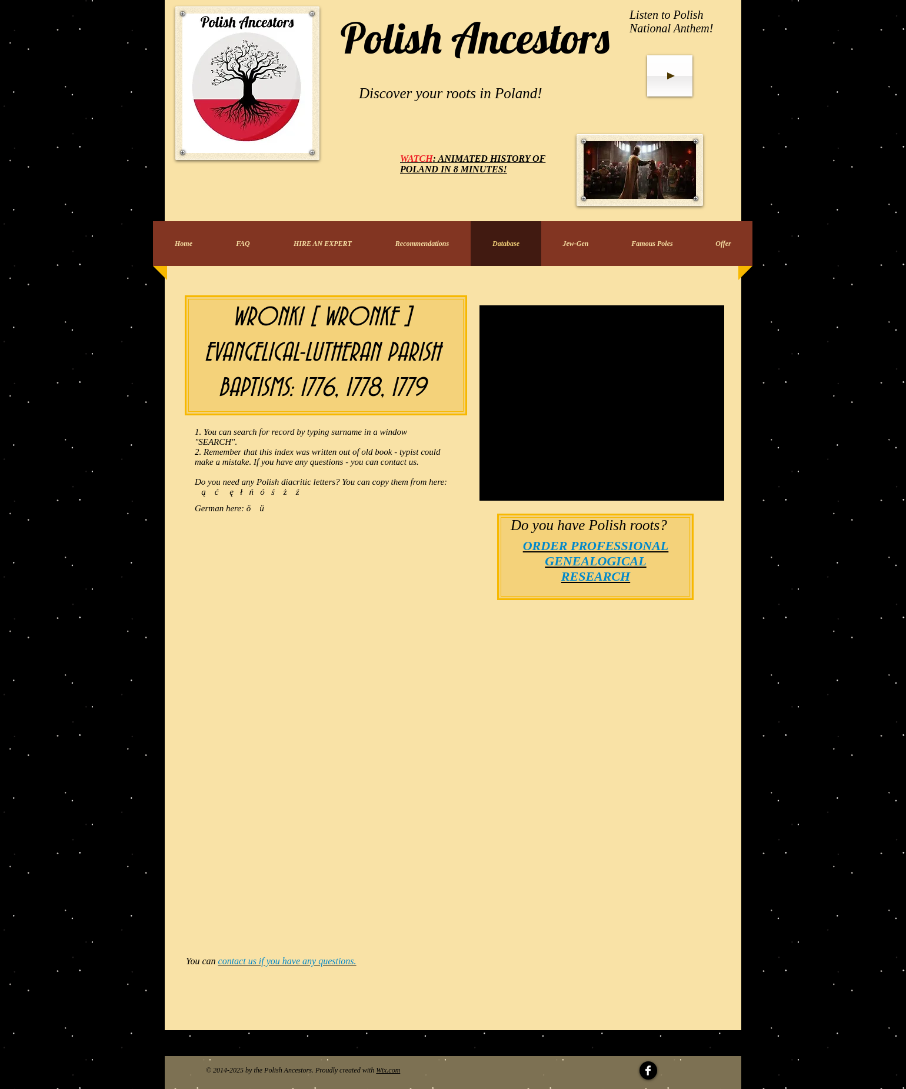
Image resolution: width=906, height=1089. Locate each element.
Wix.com (388, 1070)
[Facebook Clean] (648, 1070)
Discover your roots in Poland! (450, 93)
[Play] (669, 75)
